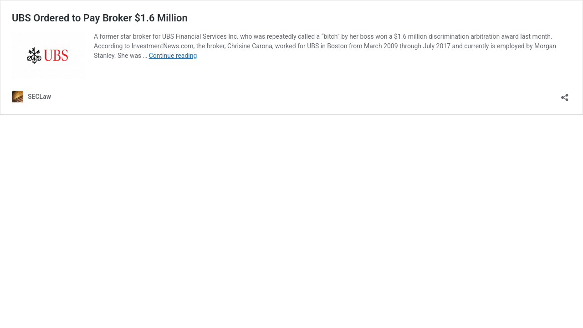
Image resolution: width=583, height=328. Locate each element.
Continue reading (173, 55)
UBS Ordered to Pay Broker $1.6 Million (100, 18)
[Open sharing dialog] (564, 94)
